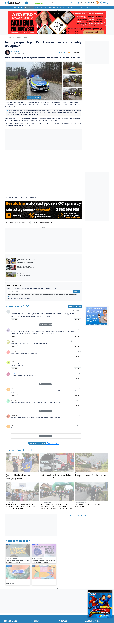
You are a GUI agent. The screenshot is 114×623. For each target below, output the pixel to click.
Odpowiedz (14, 319)
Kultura (43, 7)
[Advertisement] (43, 140)
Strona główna (18, 7)
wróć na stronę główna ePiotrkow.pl (83, 515)
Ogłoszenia (79, 7)
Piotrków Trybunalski (22, 222)
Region (70, 7)
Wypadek (34, 222)
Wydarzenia (28, 7)
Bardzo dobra (39, 3)
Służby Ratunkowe (45, 222)
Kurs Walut (82, 3)
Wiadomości (23, 37)
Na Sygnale (9, 222)
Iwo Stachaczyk (15, 51)
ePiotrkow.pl (8, 37)
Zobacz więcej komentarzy (37, 443)
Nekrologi (91, 3)
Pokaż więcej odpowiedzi (46, 324)
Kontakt (88, 7)
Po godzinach (53, 7)
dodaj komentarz (75, 306)
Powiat (62, 7)
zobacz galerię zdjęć (34, 97)
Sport (37, 7)
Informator (97, 7)
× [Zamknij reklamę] (110, 591)
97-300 (13, 373)
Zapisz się (76, 292)
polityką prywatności (13, 296)
